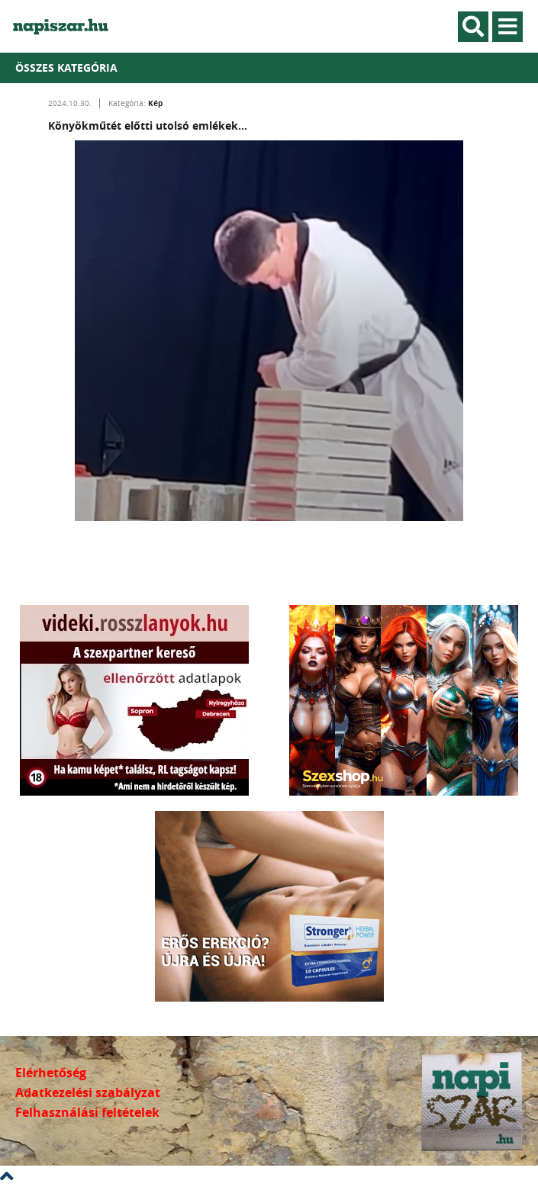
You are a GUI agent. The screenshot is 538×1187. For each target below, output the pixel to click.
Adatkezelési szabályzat (87, 1092)
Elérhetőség (50, 1072)
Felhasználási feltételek (87, 1112)
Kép (155, 103)
